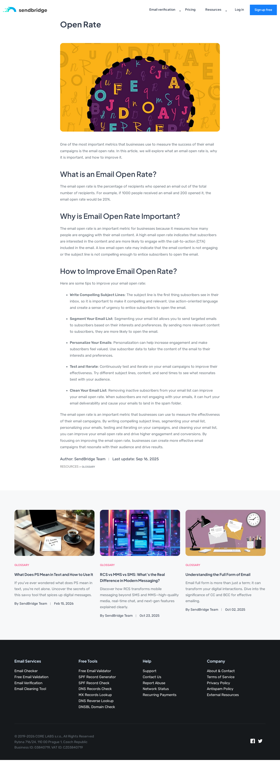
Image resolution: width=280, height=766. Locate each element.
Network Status (156, 689)
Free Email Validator (95, 671)
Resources (209, 11)
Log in (238, 11)
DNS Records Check (95, 689)
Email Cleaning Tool (30, 689)
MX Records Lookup (95, 695)
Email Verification (28, 683)
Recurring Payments (159, 695)
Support (149, 671)
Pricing (186, 11)
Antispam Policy (220, 689)
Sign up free (262, 10)
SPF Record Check (94, 683)
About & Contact (221, 671)
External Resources (223, 695)
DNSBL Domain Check (97, 707)
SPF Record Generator (97, 677)
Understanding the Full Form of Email (225, 574)
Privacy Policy (218, 683)
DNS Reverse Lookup (96, 701)
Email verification (158, 11)
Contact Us (152, 677)
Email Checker (26, 671)
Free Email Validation (31, 677)
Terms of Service (220, 677)
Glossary (90, 466)
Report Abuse (154, 683)
